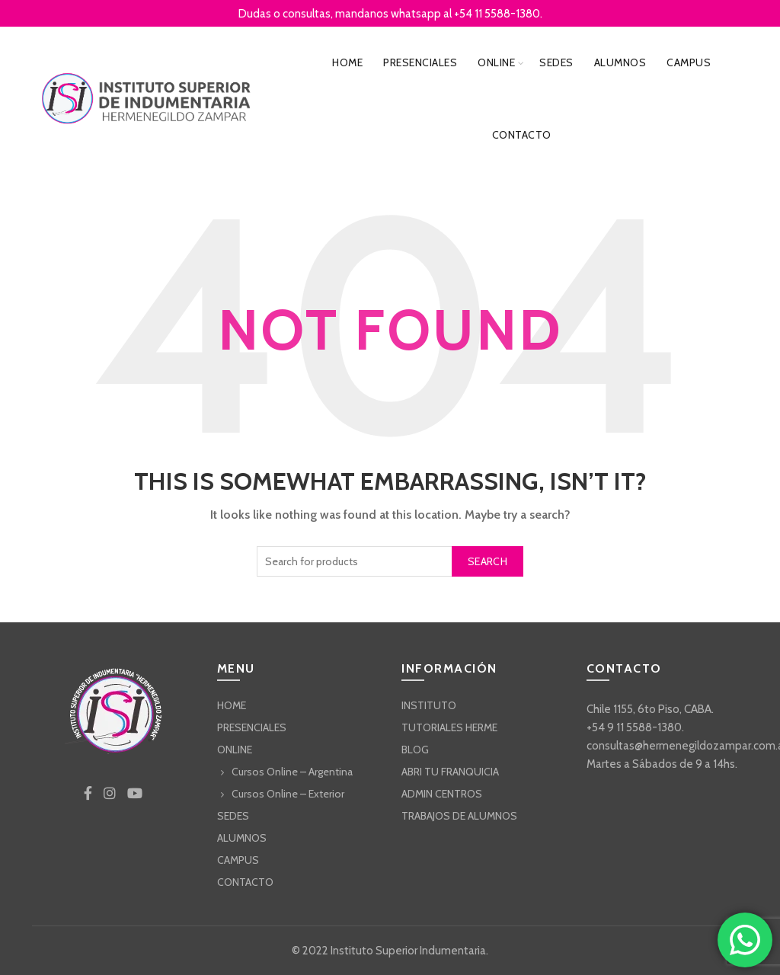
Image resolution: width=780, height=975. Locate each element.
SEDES (556, 62)
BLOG (415, 749)
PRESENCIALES (420, 62)
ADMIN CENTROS (441, 794)
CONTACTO (521, 135)
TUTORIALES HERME (449, 727)
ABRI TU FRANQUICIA (450, 771)
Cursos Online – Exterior (288, 794)
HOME (347, 62)
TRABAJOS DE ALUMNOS (459, 816)
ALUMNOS (620, 62)
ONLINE (496, 62)
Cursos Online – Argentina (292, 771)
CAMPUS (689, 62)
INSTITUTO (428, 705)
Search (487, 561)
